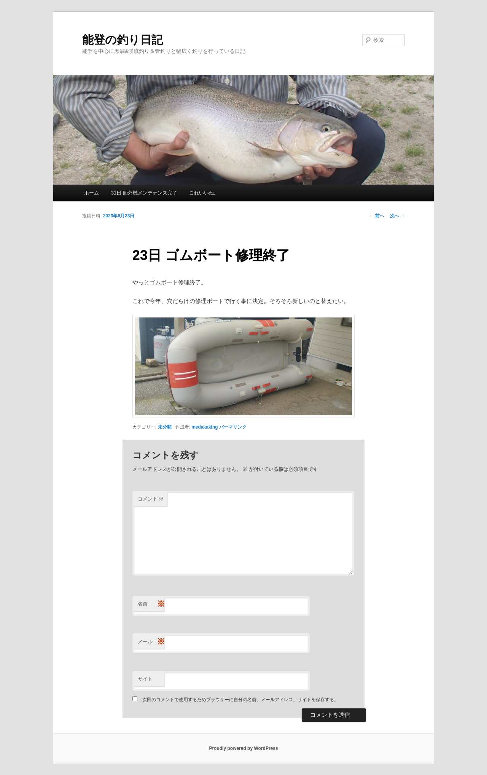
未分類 (165, 427)
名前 (151, 604)
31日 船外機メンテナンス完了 (144, 193)
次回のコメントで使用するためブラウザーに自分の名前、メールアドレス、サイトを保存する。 (240, 699)
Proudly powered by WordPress (243, 748)
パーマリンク (233, 427)
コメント (151, 499)
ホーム (91, 193)
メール (151, 641)
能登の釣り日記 (122, 39)
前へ (376, 215)
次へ (397, 215)
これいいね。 (204, 193)
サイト (145, 679)
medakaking (204, 427)
